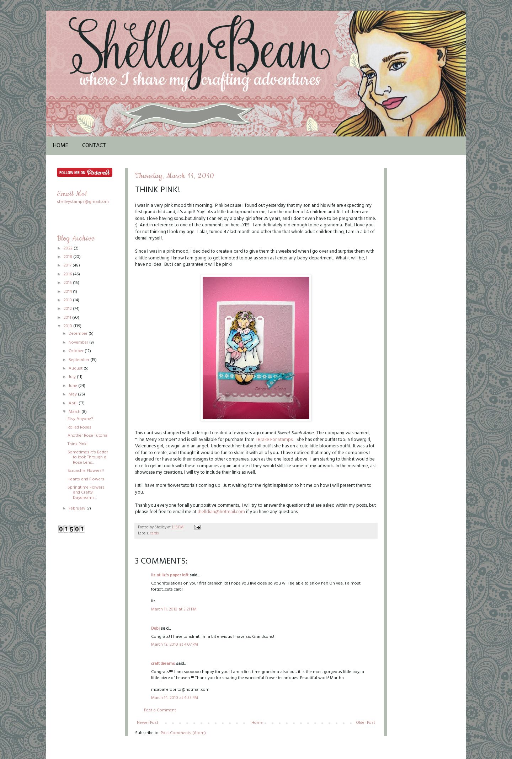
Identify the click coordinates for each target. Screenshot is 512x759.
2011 (68, 317)
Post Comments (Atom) (183, 733)
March (75, 411)
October (77, 351)
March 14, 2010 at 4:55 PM (174, 697)
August (76, 368)
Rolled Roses (79, 427)
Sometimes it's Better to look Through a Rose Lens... (88, 457)
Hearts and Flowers (86, 479)
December (79, 333)
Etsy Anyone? (80, 418)
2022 (69, 248)
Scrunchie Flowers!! (86, 470)
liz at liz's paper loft (169, 575)
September (79, 360)
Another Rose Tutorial (88, 435)
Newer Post (147, 722)
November (79, 342)
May (73, 394)
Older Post (365, 722)
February (77, 508)
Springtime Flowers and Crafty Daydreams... (86, 492)
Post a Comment (160, 710)
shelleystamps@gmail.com (83, 201)
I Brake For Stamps (274, 439)
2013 (68, 300)
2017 (68, 265)
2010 (68, 326)
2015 (68, 282)
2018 (68, 256)
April (74, 403)
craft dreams (163, 663)
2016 (68, 274)
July (73, 377)
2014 (68, 291)
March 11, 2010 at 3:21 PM (174, 609)
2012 (68, 308)
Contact (94, 145)
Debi (155, 628)
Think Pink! (77, 444)
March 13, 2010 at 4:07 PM (174, 644)
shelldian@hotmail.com (221, 512)
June (73, 385)
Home (60, 145)
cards (154, 534)
